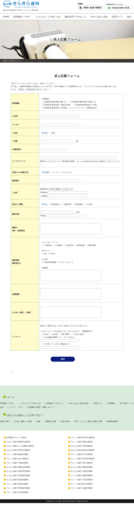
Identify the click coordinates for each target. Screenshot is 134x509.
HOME (6, 17)
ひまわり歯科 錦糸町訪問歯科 (82, 456)
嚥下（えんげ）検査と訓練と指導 (115, 422)
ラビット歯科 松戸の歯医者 (81, 460)
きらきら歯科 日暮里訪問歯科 (18, 477)
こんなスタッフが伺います (47, 17)
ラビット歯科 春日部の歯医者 (82, 443)
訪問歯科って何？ (22, 17)
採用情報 (10, 408)
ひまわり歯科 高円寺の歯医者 (18, 456)
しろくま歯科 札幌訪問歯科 (81, 481)
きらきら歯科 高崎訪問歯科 (81, 473)
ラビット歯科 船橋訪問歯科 (17, 460)
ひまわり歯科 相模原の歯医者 (18, 448)
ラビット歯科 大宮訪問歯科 (81, 486)
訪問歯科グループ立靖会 (16, 443)
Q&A (129, 17)
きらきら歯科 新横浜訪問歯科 (18, 473)
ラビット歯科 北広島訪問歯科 (82, 464)
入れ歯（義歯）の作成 (33, 422)
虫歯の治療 (10, 422)
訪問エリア (116, 17)
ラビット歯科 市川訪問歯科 (17, 498)
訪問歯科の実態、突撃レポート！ (96, 408)
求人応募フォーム (30, 408)
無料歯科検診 (11, 427)
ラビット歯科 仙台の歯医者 (17, 464)
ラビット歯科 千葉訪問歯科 (17, 469)
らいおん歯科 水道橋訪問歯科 (18, 481)
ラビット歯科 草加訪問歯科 (17, 490)
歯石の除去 (88, 422)
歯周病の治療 (69, 422)
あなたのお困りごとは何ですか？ (20, 416)
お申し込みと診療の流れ (98, 403)
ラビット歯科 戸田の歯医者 (81, 469)
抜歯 (53, 422)
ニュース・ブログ (66, 408)
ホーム (9, 397)
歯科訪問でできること (74, 17)
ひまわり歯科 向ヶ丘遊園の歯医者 (20, 452)
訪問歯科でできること (70, 403)
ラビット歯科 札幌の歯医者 (81, 448)
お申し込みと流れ (98, 17)
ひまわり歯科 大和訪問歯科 (81, 452)
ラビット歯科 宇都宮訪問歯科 (18, 494)
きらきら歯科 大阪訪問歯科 (81, 477)
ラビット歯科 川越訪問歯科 (81, 494)
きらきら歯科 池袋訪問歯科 (17, 486)
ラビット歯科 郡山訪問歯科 (81, 490)
